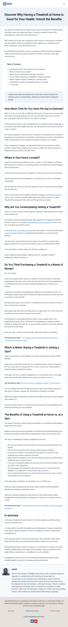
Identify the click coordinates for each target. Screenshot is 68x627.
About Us (11, 611)
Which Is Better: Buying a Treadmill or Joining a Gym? (28, 79)
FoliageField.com (18, 579)
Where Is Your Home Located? (20, 72)
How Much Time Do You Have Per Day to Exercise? (27, 69)
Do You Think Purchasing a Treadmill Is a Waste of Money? (30, 77)
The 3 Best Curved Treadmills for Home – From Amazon (40, 383)
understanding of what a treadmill (39, 222)
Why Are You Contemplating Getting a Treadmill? (27, 74)
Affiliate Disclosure (32, 611)
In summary (14, 85)
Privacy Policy (55, 611)
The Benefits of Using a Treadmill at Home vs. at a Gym (29, 82)
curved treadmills (11, 233)
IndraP (14, 569)
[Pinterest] (35, 621)
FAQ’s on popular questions (22, 230)
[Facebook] (32, 621)
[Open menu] (64, 3)
